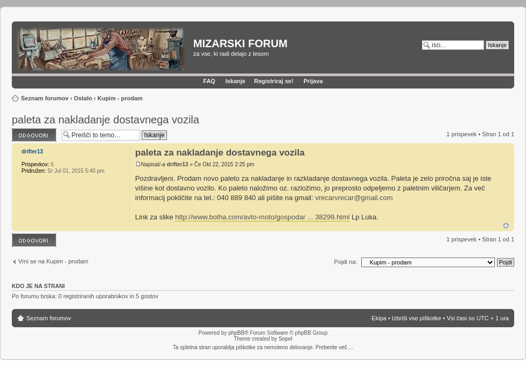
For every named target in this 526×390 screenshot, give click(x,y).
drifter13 (177, 164)
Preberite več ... (334, 347)
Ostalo (83, 98)
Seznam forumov (45, 98)
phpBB (236, 333)
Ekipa (378, 318)
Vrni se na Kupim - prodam (53, 261)
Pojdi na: (345, 262)
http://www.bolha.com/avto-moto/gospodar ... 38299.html (262, 217)
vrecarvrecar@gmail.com (354, 198)
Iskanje (235, 81)
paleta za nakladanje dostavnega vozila (105, 120)
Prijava (313, 81)
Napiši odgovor (34, 135)
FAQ (209, 81)
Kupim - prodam (119, 98)
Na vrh (506, 226)
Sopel (286, 339)
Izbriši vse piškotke (417, 318)
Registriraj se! (273, 81)
